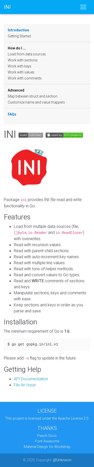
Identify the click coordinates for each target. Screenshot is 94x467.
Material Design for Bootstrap (47, 446)
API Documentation (31, 378)
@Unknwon (62, 460)
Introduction (18, 30)
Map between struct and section (32, 96)
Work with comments (25, 78)
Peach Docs (47, 435)
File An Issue (25, 384)
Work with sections (23, 60)
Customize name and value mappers (36, 102)
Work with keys (19, 66)
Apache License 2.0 (73, 418)
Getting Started (19, 36)
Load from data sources (27, 54)
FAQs (12, 114)
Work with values (21, 72)
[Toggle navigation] (83, 7)
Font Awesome (47, 441)
